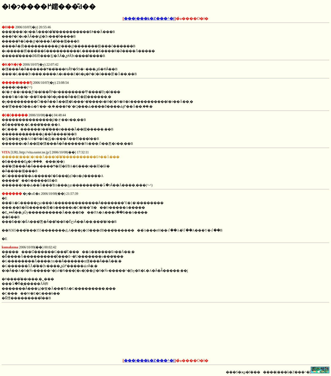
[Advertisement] (133, 330)
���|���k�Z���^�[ (149, 18)
